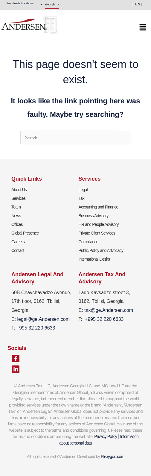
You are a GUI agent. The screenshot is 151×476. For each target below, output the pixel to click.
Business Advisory (94, 215)
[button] (73, 29)
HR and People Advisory (99, 224)
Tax (81, 198)
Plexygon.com (112, 456)
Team (16, 207)
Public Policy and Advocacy (101, 250)
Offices (17, 224)
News (16, 215)
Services (18, 198)
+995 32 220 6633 (104, 319)
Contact (17, 250)
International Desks (94, 259)
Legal (83, 189)
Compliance (88, 241)
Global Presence (25, 233)
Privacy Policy (105, 436)
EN (137, 4)
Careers (18, 241)
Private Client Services (97, 233)
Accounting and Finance (98, 207)
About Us (19, 189)
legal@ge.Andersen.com (43, 319)
